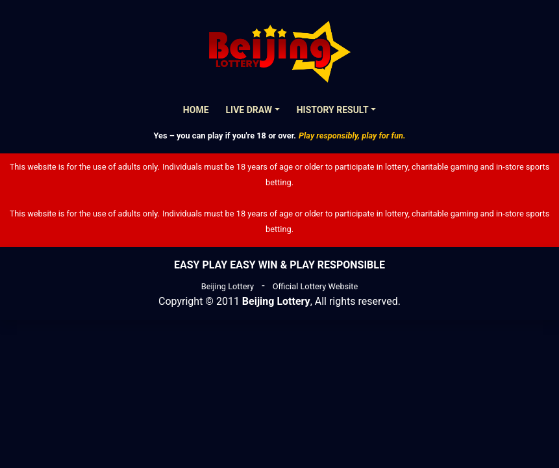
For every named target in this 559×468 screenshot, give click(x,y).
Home (196, 110)
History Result (333, 110)
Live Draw (249, 110)
